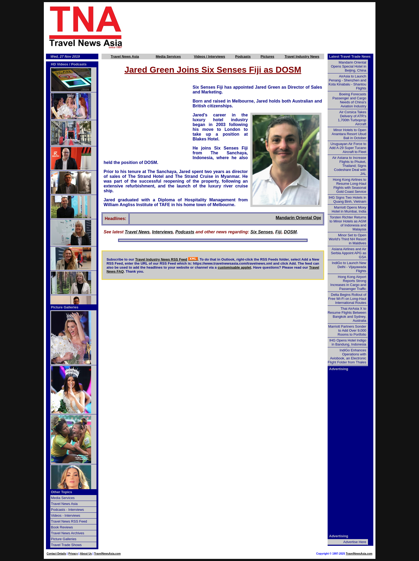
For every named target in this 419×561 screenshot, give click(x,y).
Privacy (73, 553)
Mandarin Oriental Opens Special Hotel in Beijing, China (348, 66)
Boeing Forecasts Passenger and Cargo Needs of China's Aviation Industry (349, 100)
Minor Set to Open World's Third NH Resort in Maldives (347, 239)
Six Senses (261, 232)
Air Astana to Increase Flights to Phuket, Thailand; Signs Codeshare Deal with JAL (349, 166)
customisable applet (234, 267)
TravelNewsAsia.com (107, 553)
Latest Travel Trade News (350, 56)
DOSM (290, 232)
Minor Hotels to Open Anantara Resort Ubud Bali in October (349, 134)
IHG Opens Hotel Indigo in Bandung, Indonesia (347, 342)
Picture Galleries (65, 307)
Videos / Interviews (209, 56)
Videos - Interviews (65, 515)
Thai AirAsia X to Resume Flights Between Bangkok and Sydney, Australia (347, 315)
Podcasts (243, 56)
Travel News (137, 232)
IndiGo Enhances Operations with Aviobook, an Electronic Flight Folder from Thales (347, 356)
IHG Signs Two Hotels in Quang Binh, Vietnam (347, 199)
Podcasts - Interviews (67, 510)
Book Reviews (62, 527)
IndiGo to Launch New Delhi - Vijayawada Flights (349, 267)
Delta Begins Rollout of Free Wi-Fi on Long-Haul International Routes (347, 299)
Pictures (267, 56)
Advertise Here (354, 542)
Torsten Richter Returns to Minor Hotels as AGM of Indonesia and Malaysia (347, 223)
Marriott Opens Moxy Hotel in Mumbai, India (349, 209)
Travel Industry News (302, 56)
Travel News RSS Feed (69, 521)
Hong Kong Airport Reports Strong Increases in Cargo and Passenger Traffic (348, 283)
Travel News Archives (67, 533)
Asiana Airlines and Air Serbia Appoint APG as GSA (348, 253)
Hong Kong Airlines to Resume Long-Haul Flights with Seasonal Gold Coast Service (349, 186)
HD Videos (59, 64)
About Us (86, 553)
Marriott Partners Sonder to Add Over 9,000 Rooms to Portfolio (347, 330)
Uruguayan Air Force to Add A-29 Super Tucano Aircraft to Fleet (347, 148)
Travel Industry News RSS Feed (161, 259)
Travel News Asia (125, 56)
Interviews (162, 232)
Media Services (168, 56)
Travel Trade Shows (66, 545)
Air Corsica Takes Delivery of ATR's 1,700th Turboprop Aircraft (352, 118)
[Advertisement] (258, 27)
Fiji (278, 232)
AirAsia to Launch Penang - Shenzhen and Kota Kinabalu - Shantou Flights (347, 82)
